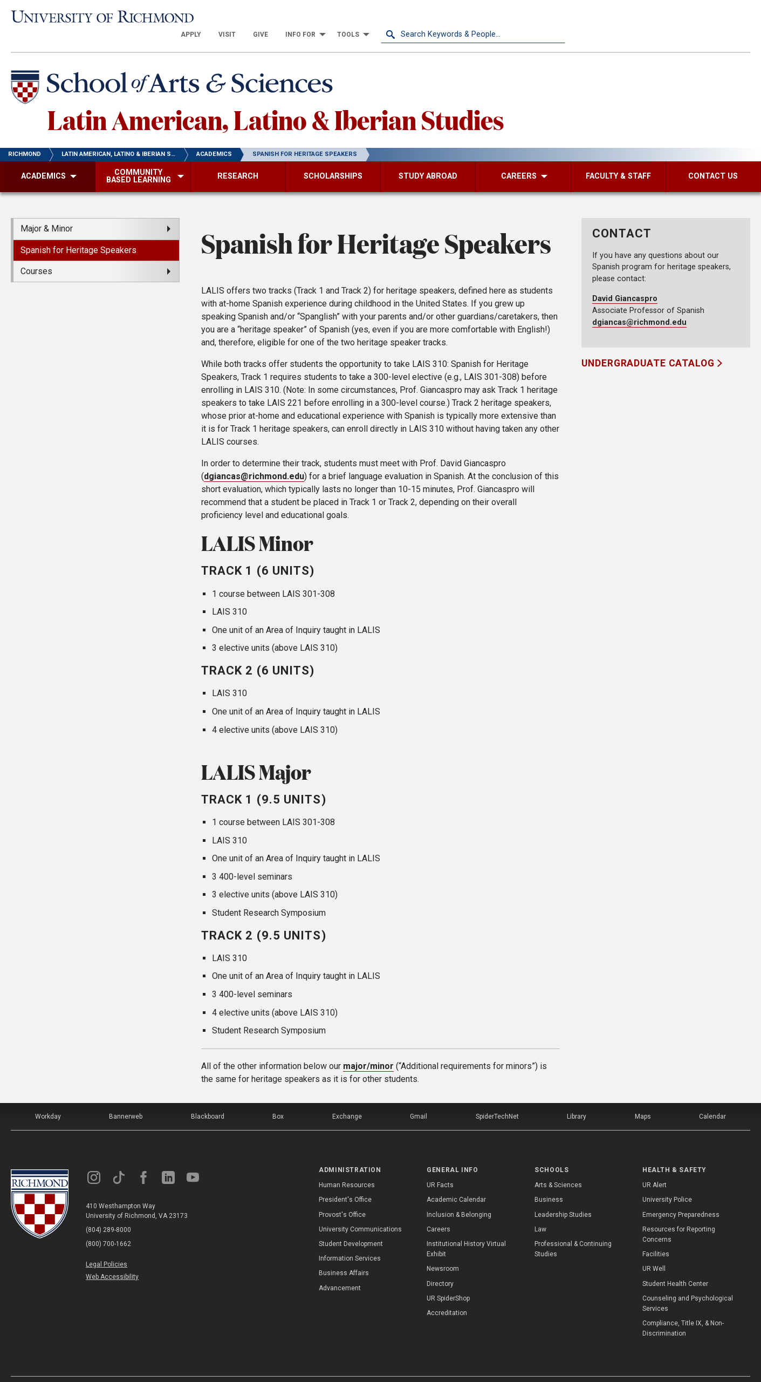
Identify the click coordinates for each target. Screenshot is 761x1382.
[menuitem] (375, 17)
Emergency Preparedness (680, 1197)
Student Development (351, 1226)
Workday (48, 1099)
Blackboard (207, 1099)
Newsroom (443, 1252)
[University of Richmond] (103, 17)
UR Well (654, 1252)
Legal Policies (106, 1247)
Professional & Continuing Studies (573, 1232)
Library (576, 1099)
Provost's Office (342, 1197)
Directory (440, 1266)
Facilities (655, 1237)
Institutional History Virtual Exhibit (466, 1232)
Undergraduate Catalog (649, 346)
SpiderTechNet (497, 1099)
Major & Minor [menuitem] (46, 212)
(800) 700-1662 (108, 1226)
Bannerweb (125, 1099)
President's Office (345, 1183)
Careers (438, 1212)
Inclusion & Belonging (459, 1197)
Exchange (347, 1099)
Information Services (350, 1241)
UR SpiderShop (448, 1281)
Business (548, 1183)
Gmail (418, 1099)
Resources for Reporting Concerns (678, 1217)
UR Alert (654, 1168)
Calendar (712, 1099)
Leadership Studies (563, 1197)
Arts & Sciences (558, 1168)
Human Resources (347, 1168)
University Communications (360, 1212)
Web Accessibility (112, 1259)
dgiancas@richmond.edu (254, 459)
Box (278, 1099)
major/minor (368, 1049)
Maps (643, 1099)
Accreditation (447, 1295)
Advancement (340, 1271)
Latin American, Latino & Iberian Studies (275, 102)
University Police (667, 1183)
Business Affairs (344, 1256)
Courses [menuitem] (36, 254)
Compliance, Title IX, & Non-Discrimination (683, 1311)
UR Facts (440, 1168)
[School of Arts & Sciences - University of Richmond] (175, 72)
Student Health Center (675, 1266)
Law (540, 1212)
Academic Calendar (456, 1183)
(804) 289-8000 (108, 1212)
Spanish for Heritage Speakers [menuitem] (78, 233)
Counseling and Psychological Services (687, 1286)
